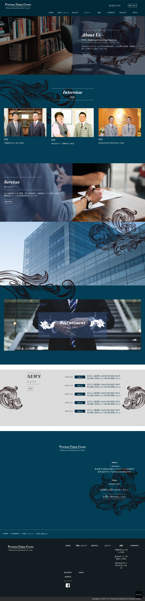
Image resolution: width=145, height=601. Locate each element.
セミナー (87, 12)
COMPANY (111, 12)
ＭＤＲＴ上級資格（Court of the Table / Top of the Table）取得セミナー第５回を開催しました (104, 385)
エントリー (68, 581)
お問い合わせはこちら (114, 496)
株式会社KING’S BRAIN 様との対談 (121, 565)
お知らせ (80, 377)
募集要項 (68, 577)
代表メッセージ (63, 12)
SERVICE (75, 12)
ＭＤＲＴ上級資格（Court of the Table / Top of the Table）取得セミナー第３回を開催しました (104, 402)
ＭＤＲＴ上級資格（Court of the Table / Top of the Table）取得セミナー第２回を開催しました (104, 411)
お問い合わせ (132, 5)
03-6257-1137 (114, 484)
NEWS (135, 12)
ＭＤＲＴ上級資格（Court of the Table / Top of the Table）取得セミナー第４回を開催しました (104, 394)
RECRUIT (123, 12)
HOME (51, 12)
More (30, 389)
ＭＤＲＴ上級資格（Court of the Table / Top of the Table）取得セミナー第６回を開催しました (104, 377)
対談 (99, 12)
